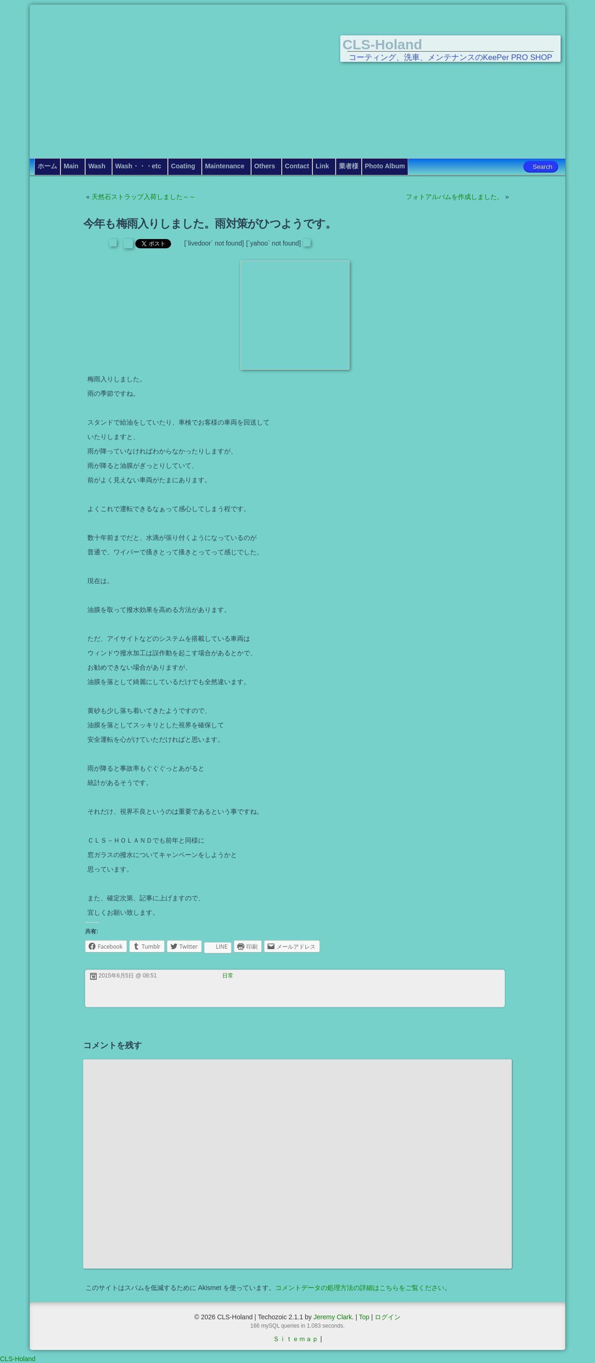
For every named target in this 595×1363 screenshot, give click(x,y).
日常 (227, 975)
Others (264, 166)
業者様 (348, 166)
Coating (183, 166)
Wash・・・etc (138, 166)
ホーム (47, 166)
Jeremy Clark (332, 1317)
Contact (297, 166)
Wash (97, 166)
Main (71, 166)
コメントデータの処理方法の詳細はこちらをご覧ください (359, 1287)
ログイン (388, 1317)
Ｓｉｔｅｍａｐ (295, 1339)
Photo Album (385, 166)
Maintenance (225, 166)
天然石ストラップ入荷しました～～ (144, 196)
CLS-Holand (383, 44)
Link (322, 166)
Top (364, 1317)
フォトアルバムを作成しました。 (454, 196)
